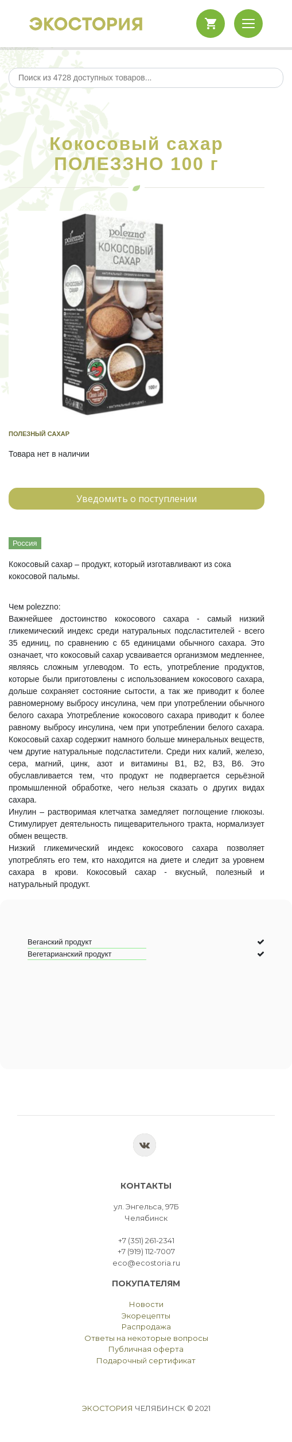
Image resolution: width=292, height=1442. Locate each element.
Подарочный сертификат (146, 1360)
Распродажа (146, 1326)
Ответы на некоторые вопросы (146, 1338)
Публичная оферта (146, 1349)
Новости (146, 1304)
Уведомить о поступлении (136, 498)
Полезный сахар (39, 433)
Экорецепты (146, 1315)
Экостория (107, 1408)
